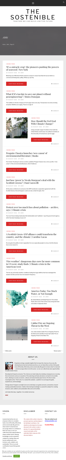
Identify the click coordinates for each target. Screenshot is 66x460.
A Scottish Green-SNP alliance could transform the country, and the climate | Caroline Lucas (31, 235)
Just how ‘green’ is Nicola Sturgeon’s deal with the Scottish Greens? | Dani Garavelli (30, 181)
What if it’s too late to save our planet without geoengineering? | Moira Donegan (28, 95)
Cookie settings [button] (7, 456)
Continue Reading (16, 83)
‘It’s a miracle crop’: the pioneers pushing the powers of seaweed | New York (32, 68)
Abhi (22, 72)
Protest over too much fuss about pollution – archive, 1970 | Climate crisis (32, 208)
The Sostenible (33, 14)
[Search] (63, 2)
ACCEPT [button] (16, 456)
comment (55, 83)
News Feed (11, 64)
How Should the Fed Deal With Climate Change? (43, 122)
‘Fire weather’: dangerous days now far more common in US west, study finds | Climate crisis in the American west (33, 264)
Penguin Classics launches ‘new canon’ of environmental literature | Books (26, 154)
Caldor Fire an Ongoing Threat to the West (42, 324)
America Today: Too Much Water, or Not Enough (44, 292)
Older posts (8, 351)
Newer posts (57, 351)
